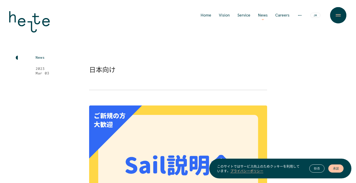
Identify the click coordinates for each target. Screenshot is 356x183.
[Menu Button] (338, 15)
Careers (282, 15)
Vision (224, 15)
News (263, 15)
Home (206, 15)
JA (315, 15)
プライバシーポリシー (246, 171)
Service (243, 15)
